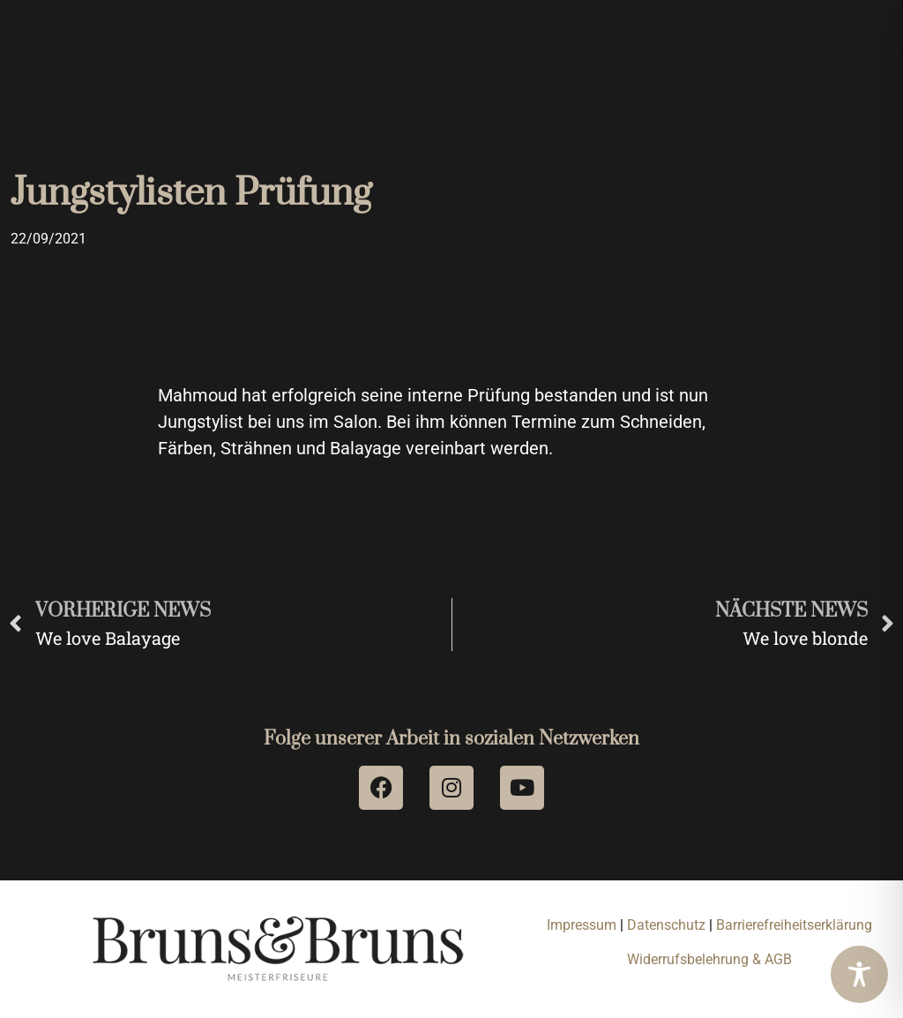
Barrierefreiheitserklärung (794, 925)
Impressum (581, 925)
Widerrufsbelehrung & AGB (709, 959)
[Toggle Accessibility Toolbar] (859, 974)
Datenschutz (668, 925)
